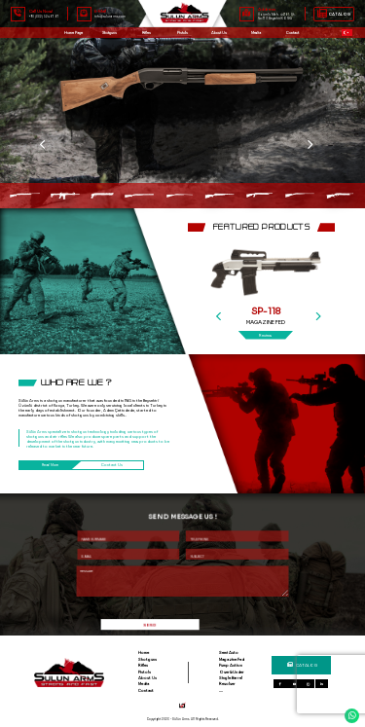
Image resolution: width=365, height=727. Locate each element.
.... (221, 690)
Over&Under (231, 672)
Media (143, 683)
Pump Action (230, 665)
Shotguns (147, 659)
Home (143, 652)
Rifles (146, 32)
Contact (146, 690)
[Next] (325, 289)
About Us (219, 32)
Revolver (227, 683)
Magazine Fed (231, 659)
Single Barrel (230, 677)
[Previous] (227, 289)
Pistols (182, 32)
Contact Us (113, 464)
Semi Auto (228, 652)
